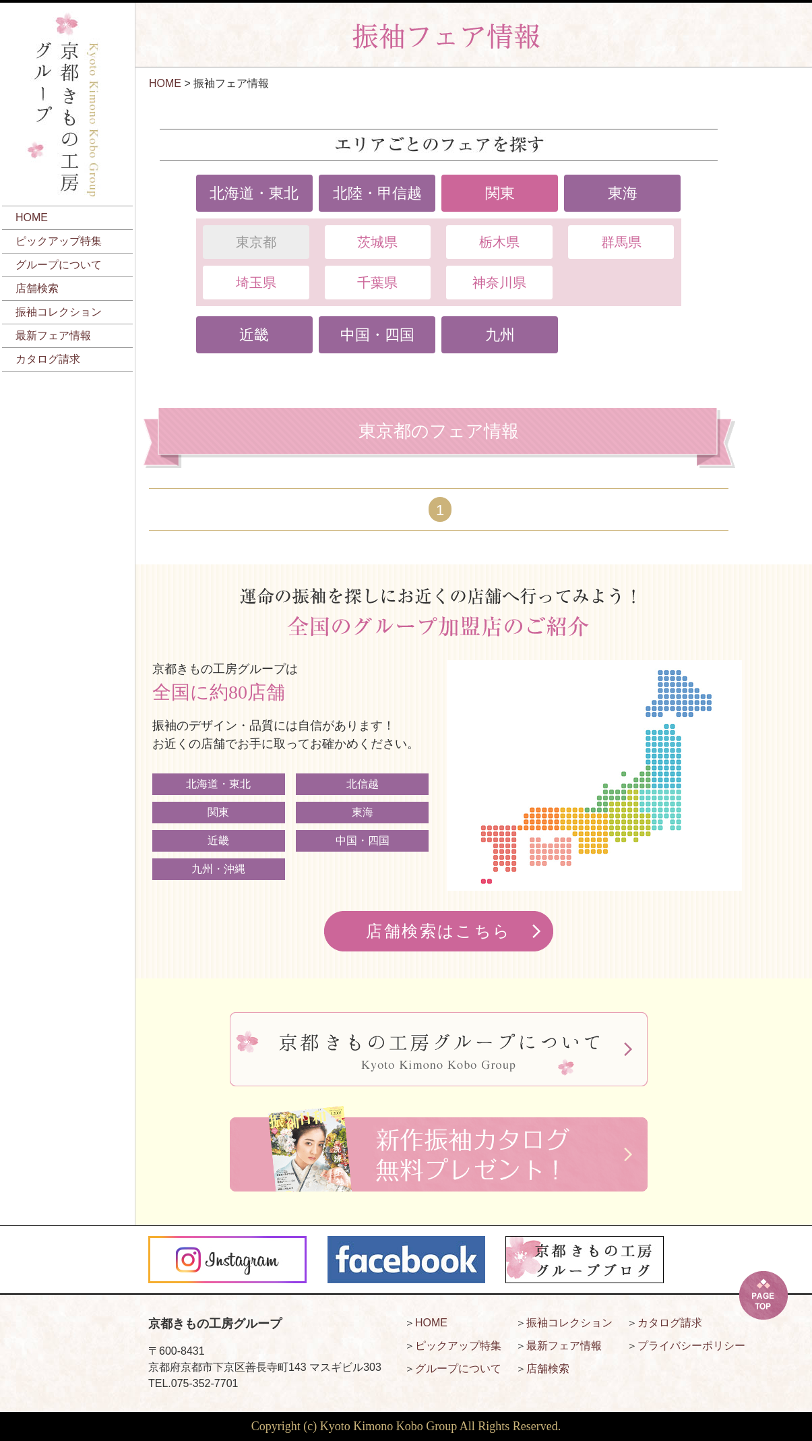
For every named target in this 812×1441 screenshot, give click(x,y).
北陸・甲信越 (377, 193)
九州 (500, 334)
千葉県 (377, 282)
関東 (500, 193)
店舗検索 (37, 288)
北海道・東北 (254, 193)
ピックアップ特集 (58, 241)
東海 (622, 193)
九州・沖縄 (218, 869)
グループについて (58, 264)
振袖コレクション (58, 312)
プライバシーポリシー (691, 1345)
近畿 (254, 334)
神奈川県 (499, 282)
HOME (31, 217)
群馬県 (621, 242)
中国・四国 (377, 334)
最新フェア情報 (53, 335)
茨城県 (377, 242)
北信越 (362, 784)
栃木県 (499, 242)
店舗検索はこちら (438, 931)
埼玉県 (256, 282)
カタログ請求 (47, 359)
